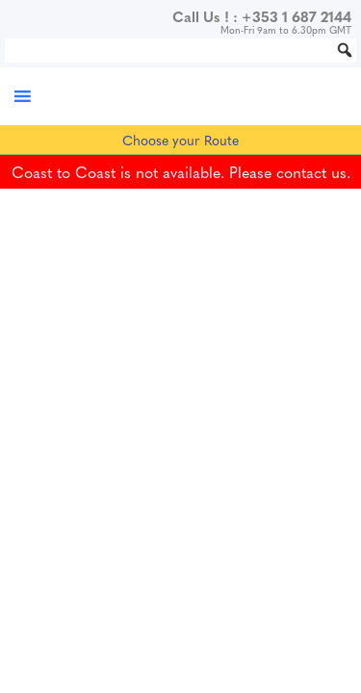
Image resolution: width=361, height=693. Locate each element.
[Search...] (180, 50)
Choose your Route (180, 139)
